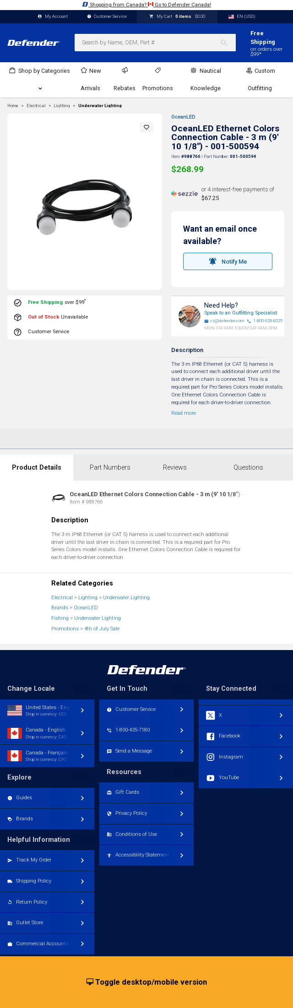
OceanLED (183, 117)
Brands (59, 608)
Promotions (65, 629)
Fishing (60, 618)
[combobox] (155, 42)
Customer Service (107, 17)
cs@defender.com (224, 321)
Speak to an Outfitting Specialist (240, 313)
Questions (248, 467)
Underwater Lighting (100, 105)
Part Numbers (110, 467)
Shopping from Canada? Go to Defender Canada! (146, 4)
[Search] (228, 42)
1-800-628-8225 (264, 321)
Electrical (62, 598)
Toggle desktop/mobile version (146, 982)
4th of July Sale (101, 629)
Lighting (88, 598)
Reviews (175, 467)
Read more (183, 413)
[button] (146, 127)
